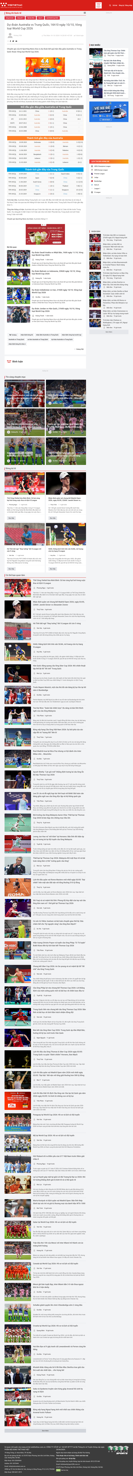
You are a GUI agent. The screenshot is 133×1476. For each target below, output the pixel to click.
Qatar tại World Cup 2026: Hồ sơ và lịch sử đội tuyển (54, 1222)
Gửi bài (115, 5)
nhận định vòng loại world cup (71, 335)
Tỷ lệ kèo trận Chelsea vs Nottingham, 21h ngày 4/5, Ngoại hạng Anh (115, 322)
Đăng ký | (122, 5)
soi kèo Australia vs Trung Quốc (37, 339)
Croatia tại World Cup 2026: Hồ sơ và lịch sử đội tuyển (55, 1326)
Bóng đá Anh (9, 18)
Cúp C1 (40, 18)
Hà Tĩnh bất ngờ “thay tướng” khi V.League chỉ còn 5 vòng (57, 623)
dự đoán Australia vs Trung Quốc (62, 339)
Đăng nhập (128, 5)
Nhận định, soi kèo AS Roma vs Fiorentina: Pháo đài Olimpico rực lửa (115, 302)
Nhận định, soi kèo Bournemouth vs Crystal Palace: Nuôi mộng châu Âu (115, 264)
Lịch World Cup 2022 (52, 18)
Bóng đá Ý (20, 18)
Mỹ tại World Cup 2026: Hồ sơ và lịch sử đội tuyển (53, 1135)
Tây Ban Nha (30, 18)
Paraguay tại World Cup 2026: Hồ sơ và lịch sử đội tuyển (56, 1115)
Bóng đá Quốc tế (13, 13)
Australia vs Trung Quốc (16, 339)
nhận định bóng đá (27, 335)
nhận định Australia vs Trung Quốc (47, 335)
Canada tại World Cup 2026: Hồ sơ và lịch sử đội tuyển (55, 1263)
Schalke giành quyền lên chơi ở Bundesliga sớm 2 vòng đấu (57, 1305)
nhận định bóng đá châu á (17, 344)
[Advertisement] (108, 28)
